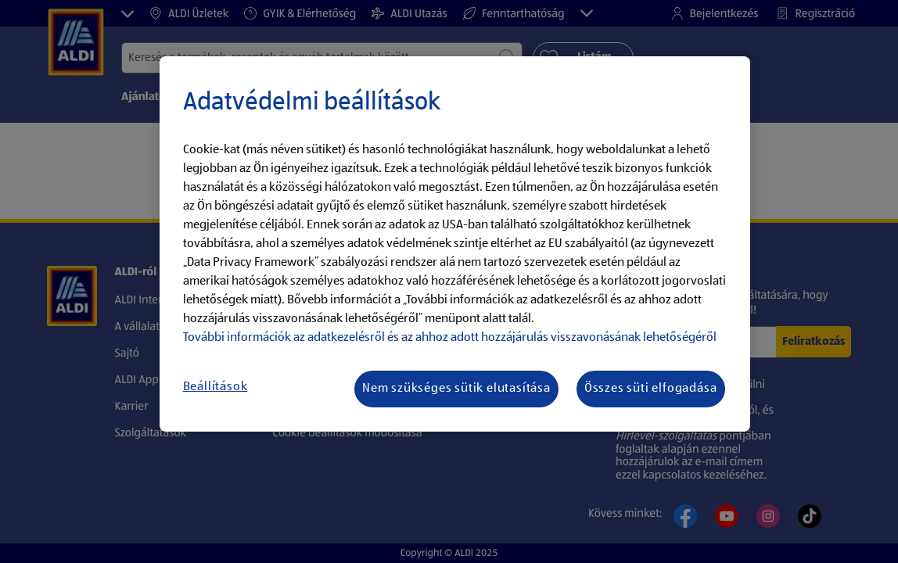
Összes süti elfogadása (650, 388)
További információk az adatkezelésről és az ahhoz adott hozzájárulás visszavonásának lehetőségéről (450, 338)
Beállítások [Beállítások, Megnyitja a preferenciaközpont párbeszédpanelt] (215, 387)
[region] (455, 244)
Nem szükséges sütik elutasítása (456, 388)
